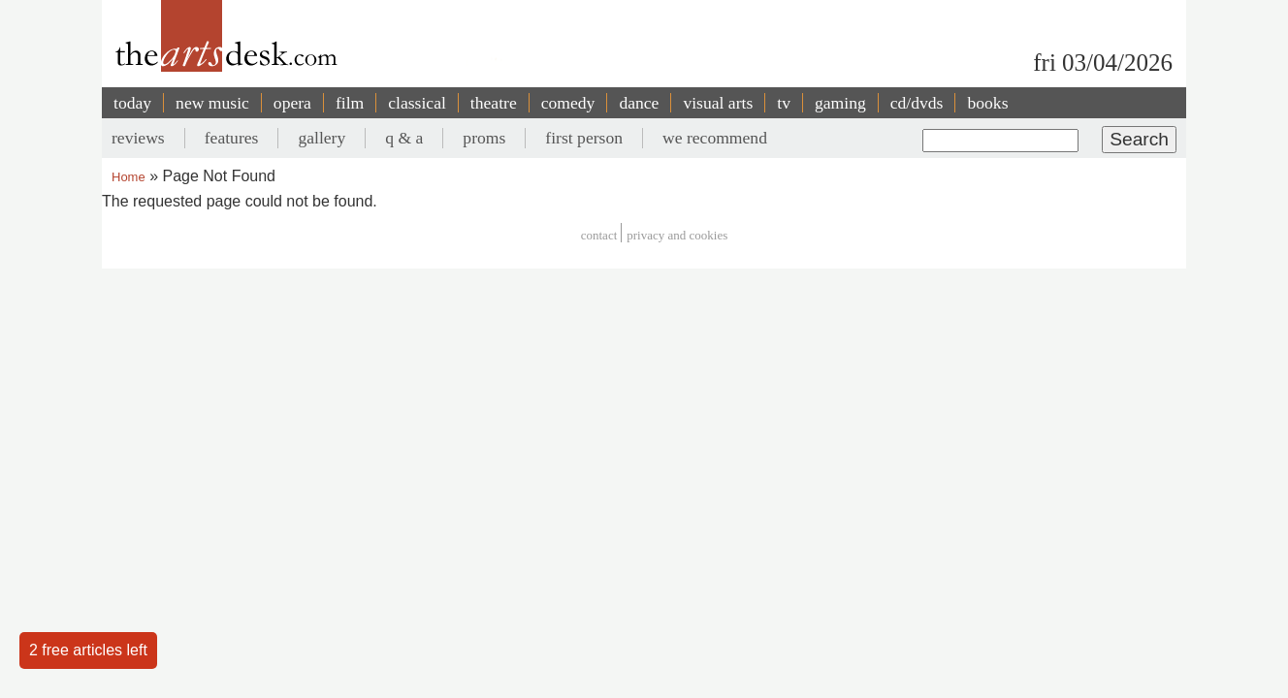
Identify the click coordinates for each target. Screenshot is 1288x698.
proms (484, 137)
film (350, 102)
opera (292, 102)
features (232, 137)
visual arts (718, 102)
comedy (568, 102)
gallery (321, 137)
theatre (493, 102)
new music (212, 102)
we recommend (714, 137)
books (987, 102)
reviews (138, 137)
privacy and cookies (677, 235)
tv (783, 102)
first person (584, 137)
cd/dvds (917, 102)
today (132, 102)
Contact (599, 235)
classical (417, 102)
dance (639, 102)
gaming (840, 102)
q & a (404, 137)
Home (128, 177)
